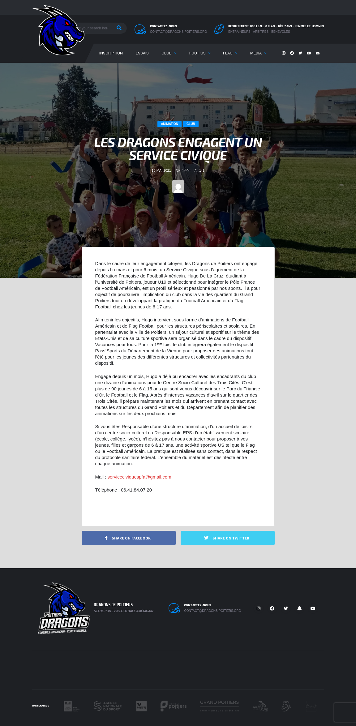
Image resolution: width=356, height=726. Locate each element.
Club (166, 53)
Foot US (197, 53)
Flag (228, 53)
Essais (142, 53)
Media (256, 53)
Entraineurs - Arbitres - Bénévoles (259, 31)
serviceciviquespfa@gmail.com (139, 476)
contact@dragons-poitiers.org (178, 31)
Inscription (111, 53)
